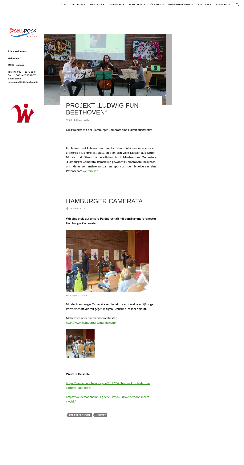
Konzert (101, 415)
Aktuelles (77, 4)
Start (64, 4)
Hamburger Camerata (104, 201)
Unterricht (115, 4)
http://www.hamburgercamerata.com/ (91, 322)
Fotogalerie (204, 4)
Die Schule (96, 4)
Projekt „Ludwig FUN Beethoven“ (102, 109)
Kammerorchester (80, 415)
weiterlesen (92, 171)
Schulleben (135, 4)
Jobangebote (223, 4)
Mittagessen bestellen (180, 4)
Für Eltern (155, 4)
